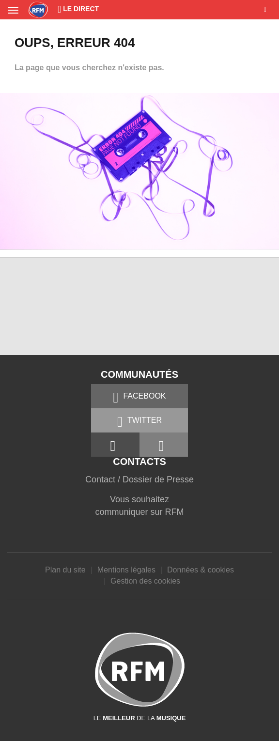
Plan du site (65, 570)
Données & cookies (200, 570)
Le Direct (78, 9)
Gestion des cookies (145, 581)
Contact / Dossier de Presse (139, 479)
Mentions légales (126, 570)
